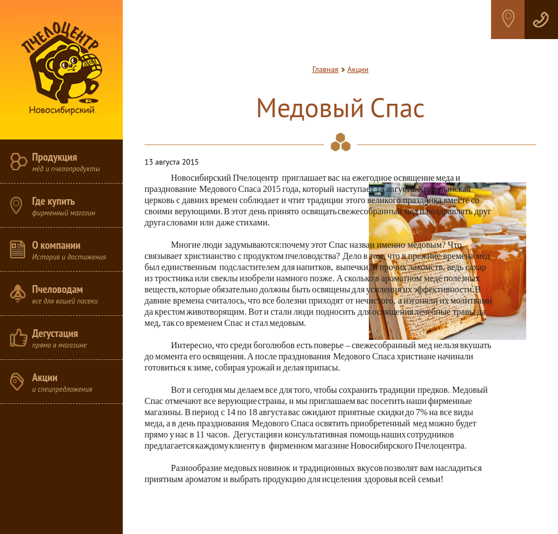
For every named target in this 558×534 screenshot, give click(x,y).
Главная (325, 69)
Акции (358, 69)
